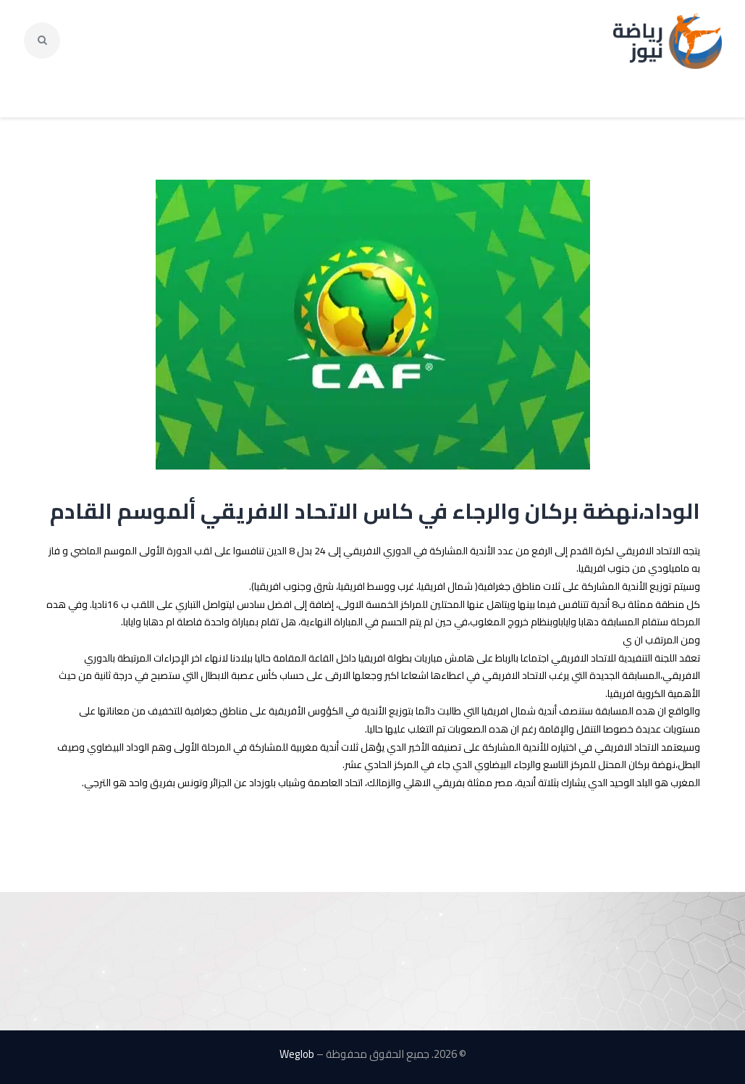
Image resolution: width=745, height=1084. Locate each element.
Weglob (296, 1053)
